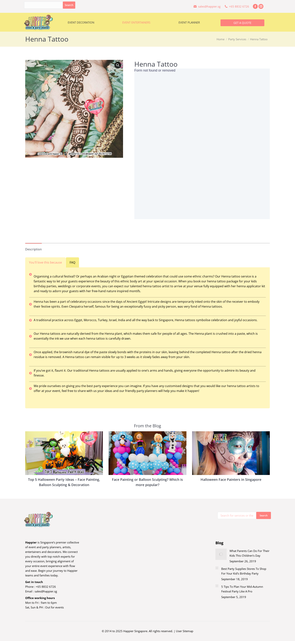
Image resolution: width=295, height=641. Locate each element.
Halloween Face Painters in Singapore (231, 479)
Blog (219, 542)
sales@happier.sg (46, 591)
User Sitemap (184, 631)
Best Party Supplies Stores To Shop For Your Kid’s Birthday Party (243, 571)
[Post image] (221, 554)
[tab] (33, 247)
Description (33, 249)
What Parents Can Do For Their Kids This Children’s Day (249, 553)
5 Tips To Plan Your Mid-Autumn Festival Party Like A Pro (242, 589)
